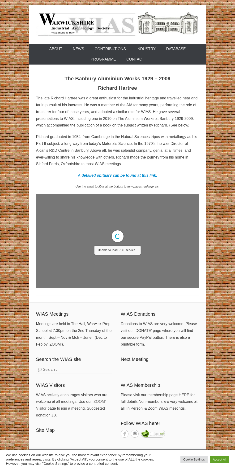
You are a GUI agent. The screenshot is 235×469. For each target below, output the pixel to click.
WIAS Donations (138, 314)
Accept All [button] (219, 459)
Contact (135, 59)
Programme (103, 59)
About (55, 49)
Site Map (45, 430)
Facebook (124, 434)
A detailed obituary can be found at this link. (117, 175)
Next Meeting (135, 359)
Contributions (110, 49)
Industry (146, 49)
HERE (184, 395)
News (78, 49)
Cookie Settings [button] (194, 459)
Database (176, 49)
